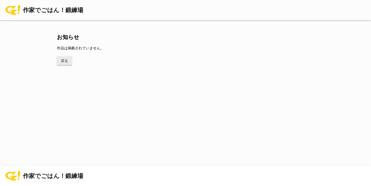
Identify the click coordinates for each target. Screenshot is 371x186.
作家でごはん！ (53, 10)
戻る (64, 61)
